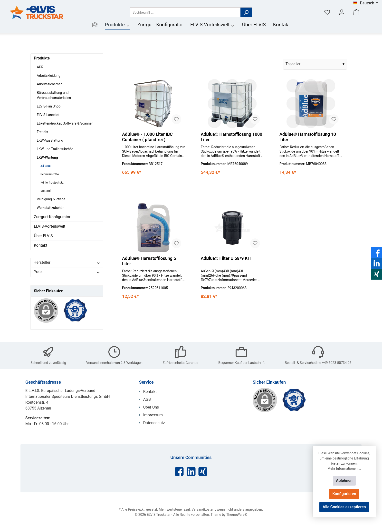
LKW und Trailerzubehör (55, 149)
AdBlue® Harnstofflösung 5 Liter (149, 261)
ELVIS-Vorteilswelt (49, 226)
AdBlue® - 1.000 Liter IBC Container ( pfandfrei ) (147, 137)
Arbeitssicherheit (49, 84)
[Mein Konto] (342, 12)
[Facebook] (179, 471)
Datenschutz (154, 422)
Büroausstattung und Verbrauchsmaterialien (54, 95)
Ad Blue (45, 166)
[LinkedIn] (191, 471)
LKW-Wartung (47, 157)
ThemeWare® (236, 515)
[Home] (95, 25)
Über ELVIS (43, 236)
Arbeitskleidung (48, 76)
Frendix (42, 132)
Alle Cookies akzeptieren (344, 507)
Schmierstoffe (49, 174)
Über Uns (151, 407)
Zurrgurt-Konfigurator (52, 217)
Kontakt (40, 245)
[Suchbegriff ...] (185, 12)
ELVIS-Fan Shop (48, 106)
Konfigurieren (344, 493)
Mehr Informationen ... (344, 468)
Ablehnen (344, 480)
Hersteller (67, 262)
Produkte (42, 58)
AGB (147, 399)
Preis (67, 272)
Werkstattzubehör (50, 208)
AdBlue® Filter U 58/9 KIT (226, 258)
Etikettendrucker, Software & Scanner (65, 123)
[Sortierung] (315, 64)
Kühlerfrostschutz (52, 182)
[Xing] (202, 471)
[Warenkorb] (356, 12)
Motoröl (45, 191)
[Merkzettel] (327, 12)
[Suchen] (246, 12)
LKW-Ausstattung (50, 140)
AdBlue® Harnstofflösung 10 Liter (307, 137)
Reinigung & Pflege (51, 199)
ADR (40, 67)
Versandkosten (202, 509)
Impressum (153, 415)
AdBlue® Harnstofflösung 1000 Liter (231, 137)
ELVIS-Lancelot (48, 115)
